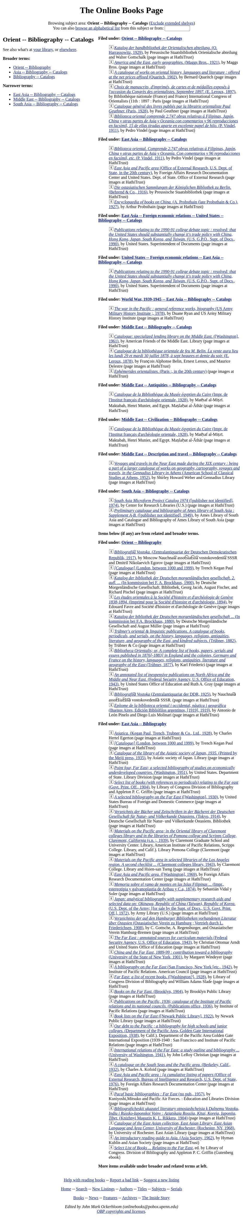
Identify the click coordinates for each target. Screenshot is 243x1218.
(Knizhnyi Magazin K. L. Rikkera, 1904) (174, 1113)
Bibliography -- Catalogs (34, 77)
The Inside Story (156, 1198)
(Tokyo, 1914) (172, 814)
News (93, 1198)
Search (81, 1189)
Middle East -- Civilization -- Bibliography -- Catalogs (169, 419)
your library (43, 49)
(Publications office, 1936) (170, 1003)
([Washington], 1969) (155, 874)
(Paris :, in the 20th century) (160, 371)
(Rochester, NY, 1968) (171, 1125)
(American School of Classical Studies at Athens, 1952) (174, 470)
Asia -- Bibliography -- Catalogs (40, 72)
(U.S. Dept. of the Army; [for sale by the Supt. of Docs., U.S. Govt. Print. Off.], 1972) (172, 906)
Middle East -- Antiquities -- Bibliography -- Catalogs (168, 385)
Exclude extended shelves (171, 23)
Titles (142, 1189)
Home (66, 1189)
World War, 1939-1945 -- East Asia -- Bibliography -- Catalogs (176, 299)
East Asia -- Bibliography (143, 724)
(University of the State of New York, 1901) (170, 954)
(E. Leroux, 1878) (173, 356)
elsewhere (68, 49)
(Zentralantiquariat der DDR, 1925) (162, 694)
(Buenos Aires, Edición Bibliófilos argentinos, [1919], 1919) (167, 707)
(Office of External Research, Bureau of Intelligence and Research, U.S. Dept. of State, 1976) (173, 1079)
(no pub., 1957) (159, 1094)
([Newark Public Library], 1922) (163, 1016)
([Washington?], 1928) (160, 977)
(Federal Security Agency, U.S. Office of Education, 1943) (172, 679)
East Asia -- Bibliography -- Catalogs (44, 94)
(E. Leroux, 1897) (172, 89)
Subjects (159, 1189)
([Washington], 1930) (166, 797)
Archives (129, 1198)
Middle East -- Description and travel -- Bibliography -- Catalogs (178, 454)
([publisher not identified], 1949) (171, 512)
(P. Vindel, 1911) (173, 123)
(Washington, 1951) (172, 770)
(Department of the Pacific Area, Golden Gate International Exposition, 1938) (168, 1031)
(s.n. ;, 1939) (173, 836)
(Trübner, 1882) (172, 636)
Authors (126, 1189)
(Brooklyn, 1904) (148, 991)
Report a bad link (124, 1180)
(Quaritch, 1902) (174, 74)
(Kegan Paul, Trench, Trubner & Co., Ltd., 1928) (163, 733)
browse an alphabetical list (97, 28)
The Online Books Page (121, 10)
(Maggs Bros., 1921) (167, 62)
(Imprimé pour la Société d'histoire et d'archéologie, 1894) (171, 599)
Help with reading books (84, 1180)
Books (78, 1198)
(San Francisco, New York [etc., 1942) (173, 967)
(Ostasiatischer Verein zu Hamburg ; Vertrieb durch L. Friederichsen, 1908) (172, 923)
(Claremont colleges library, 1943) (169, 862)
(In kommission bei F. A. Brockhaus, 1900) (172, 580)
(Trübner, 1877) (172, 657)
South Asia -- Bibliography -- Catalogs (45, 104)
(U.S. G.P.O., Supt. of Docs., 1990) (172, 236)
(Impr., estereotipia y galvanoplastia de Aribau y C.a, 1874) (166, 886)
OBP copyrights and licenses (121, 1211)
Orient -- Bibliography (32, 67)
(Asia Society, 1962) (164, 1138)
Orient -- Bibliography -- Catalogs (151, 38)
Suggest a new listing (161, 1180)
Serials (176, 1189)
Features (110, 1198)
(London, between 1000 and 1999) (154, 568)
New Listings (103, 1189)
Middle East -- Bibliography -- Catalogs (46, 99)
